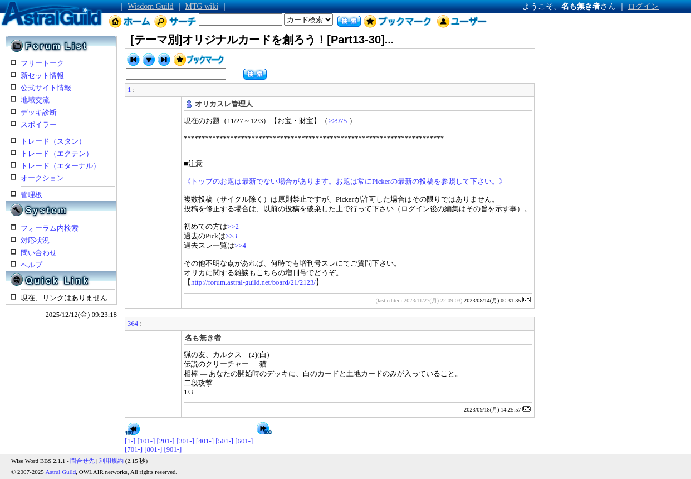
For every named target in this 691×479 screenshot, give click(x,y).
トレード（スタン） (53, 141)
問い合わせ (39, 253)
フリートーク (42, 63)
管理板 (31, 195)
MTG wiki (202, 6)
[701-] (134, 449)
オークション (42, 178)
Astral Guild (61, 471)
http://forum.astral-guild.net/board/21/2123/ (253, 282)
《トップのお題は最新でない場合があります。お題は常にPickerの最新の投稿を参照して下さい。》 (345, 181)
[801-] (153, 449)
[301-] (185, 441)
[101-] (146, 441)
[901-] (173, 449)
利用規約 (111, 460)
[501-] (224, 441)
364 (133, 324)
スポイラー (39, 125)
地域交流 (35, 100)
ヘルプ (31, 265)
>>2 (233, 227)
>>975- (338, 121)
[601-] (244, 441)
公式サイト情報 (46, 88)
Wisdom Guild (150, 6)
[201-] (166, 441)
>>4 (240, 246)
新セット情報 (42, 76)
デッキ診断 (39, 112)
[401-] (205, 441)
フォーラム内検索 (50, 228)
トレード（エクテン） (57, 154)
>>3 (231, 236)
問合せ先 (82, 460)
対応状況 (35, 241)
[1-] (130, 441)
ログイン (643, 6)
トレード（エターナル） (60, 166)
